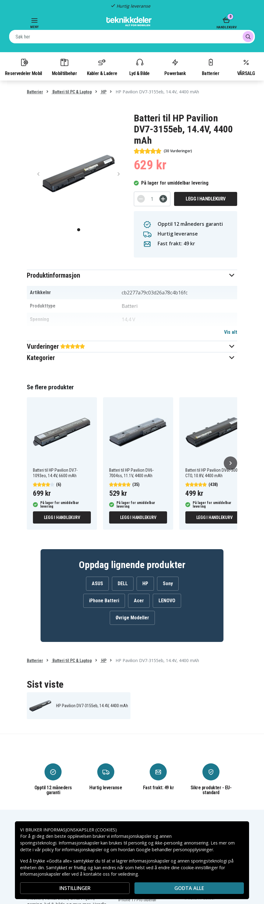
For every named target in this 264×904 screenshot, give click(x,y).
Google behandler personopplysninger (174, 849)
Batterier (210, 67)
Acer (139, 600)
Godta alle (189, 888)
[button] (132, 275)
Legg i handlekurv (206, 199)
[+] (163, 199)
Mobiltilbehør (64, 67)
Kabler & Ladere (102, 67)
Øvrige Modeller (132, 618)
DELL (123, 583)
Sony (168, 583)
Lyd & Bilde (139, 67)
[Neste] (230, 463)
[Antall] (152, 199)
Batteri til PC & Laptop (72, 91)
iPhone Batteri (104, 600)
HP (103, 91)
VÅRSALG (246, 67)
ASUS (97, 583)
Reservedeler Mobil (23, 67)
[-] (141, 199)
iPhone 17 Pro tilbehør (137, 899)
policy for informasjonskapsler (72, 849)
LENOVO (167, 600)
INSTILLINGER (75, 888)
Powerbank (175, 67)
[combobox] (132, 36)
